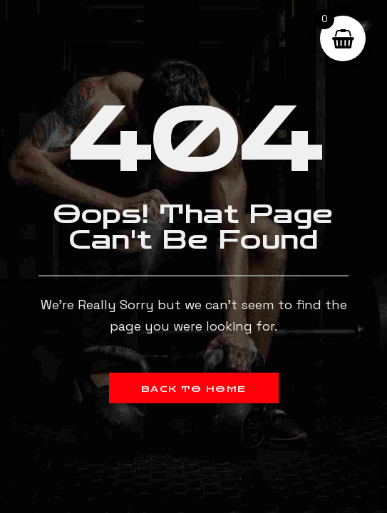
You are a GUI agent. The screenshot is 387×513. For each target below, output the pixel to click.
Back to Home (194, 389)
